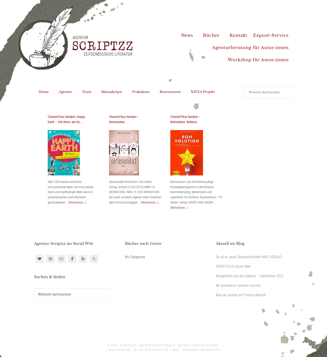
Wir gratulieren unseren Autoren (238, 285)
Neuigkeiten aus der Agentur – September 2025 (249, 276)
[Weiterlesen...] (77, 202)
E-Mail (175, 350)
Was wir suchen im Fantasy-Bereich (241, 295)
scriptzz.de (128, 345)
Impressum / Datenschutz (200, 350)
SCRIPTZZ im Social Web (233, 266)
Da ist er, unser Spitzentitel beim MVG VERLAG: (249, 257)
